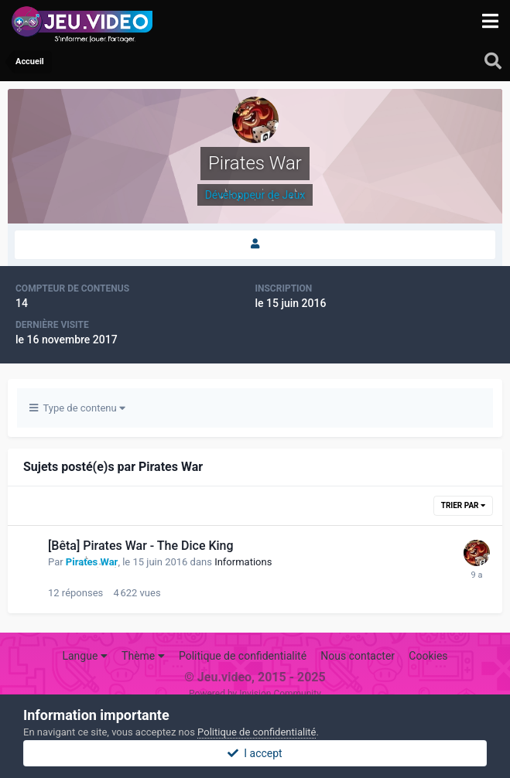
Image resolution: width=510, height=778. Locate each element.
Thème (143, 656)
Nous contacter (357, 656)
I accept (255, 753)
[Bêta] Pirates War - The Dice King (141, 545)
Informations (243, 562)
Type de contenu (77, 408)
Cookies (428, 656)
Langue (84, 656)
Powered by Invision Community (255, 693)
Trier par (463, 505)
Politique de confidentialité (242, 656)
